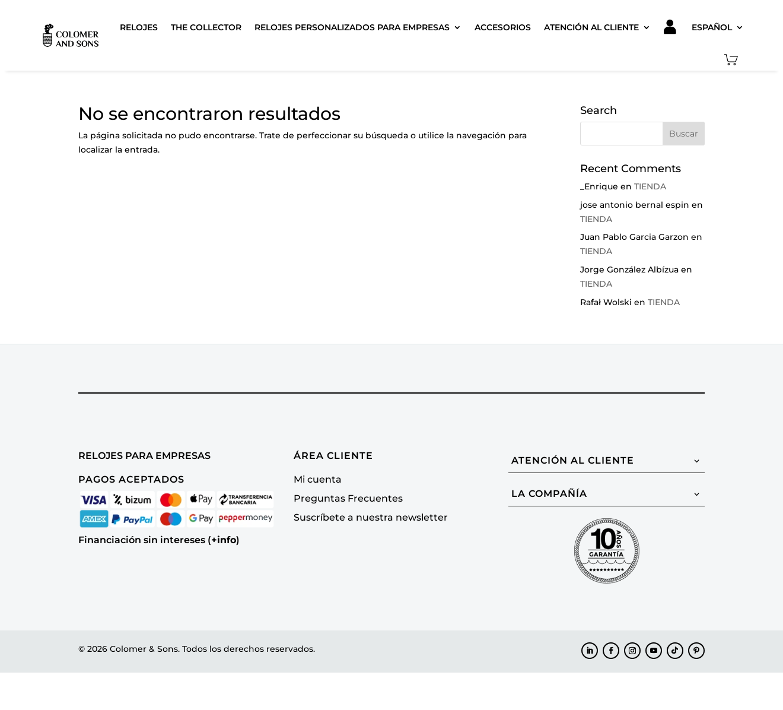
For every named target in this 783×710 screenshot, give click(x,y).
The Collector (206, 27)
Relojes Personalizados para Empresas (352, 27)
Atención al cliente (591, 27)
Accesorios (503, 27)
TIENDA (650, 186)
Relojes (139, 27)
